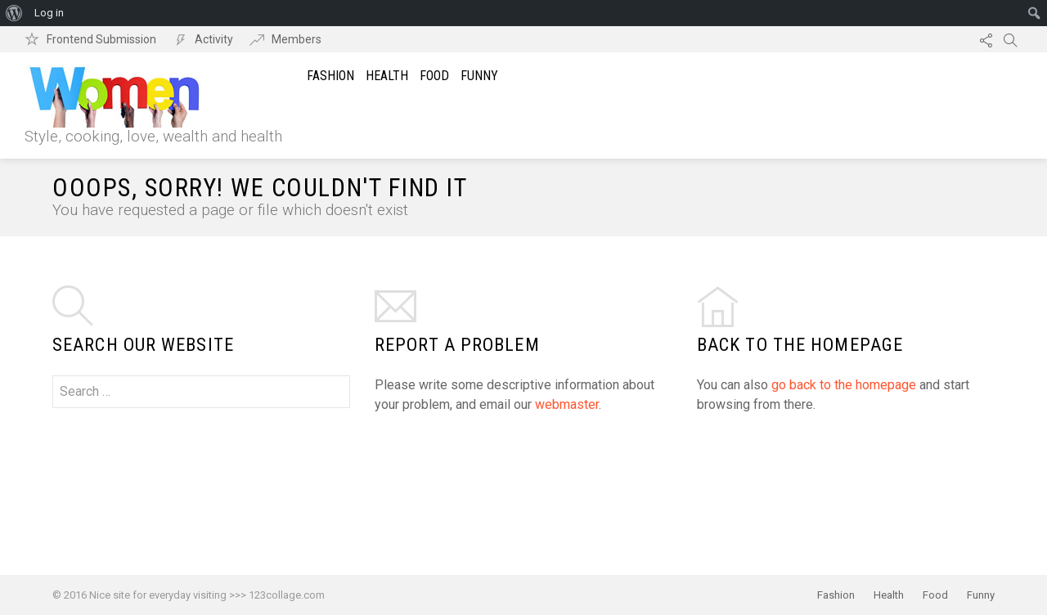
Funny (479, 75)
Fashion (330, 75)
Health (387, 75)
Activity (214, 39)
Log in (49, 13)
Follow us (985, 39)
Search (1010, 39)
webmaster (567, 404)
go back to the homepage (843, 385)
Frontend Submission (101, 39)
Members (296, 39)
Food (434, 75)
